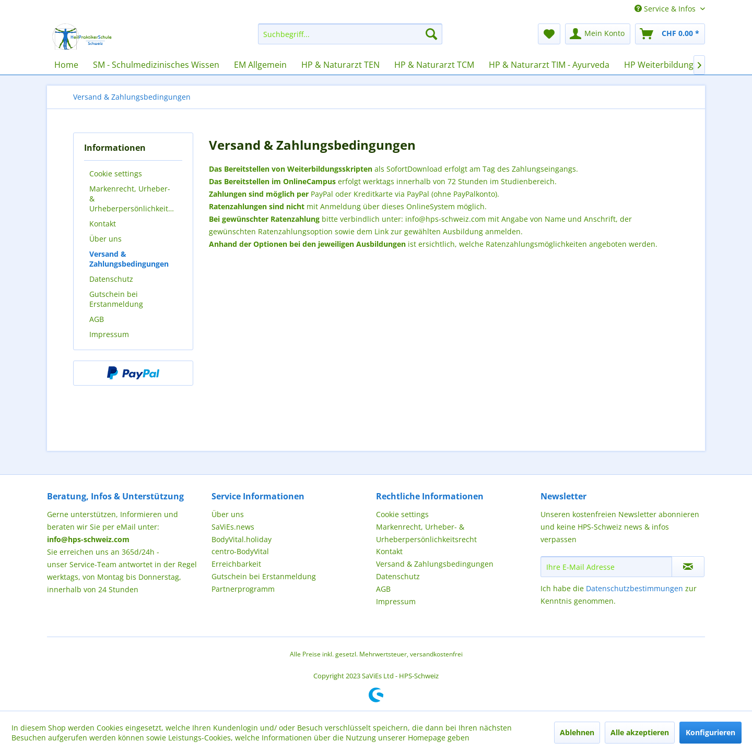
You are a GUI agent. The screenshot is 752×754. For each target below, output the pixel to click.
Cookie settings (115, 173)
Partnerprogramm (243, 589)
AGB (96, 319)
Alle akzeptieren (639, 732)
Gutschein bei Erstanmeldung (116, 299)
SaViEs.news (233, 527)
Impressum (109, 334)
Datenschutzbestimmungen (634, 588)
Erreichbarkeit (236, 564)
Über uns (105, 239)
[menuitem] (350, 33)
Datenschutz (111, 279)
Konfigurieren (710, 732)
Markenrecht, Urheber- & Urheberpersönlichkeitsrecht (135, 198)
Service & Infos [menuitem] (666, 9)
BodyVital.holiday (242, 539)
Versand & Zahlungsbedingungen (129, 259)
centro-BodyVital (240, 551)
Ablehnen (577, 732)
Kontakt (102, 224)
